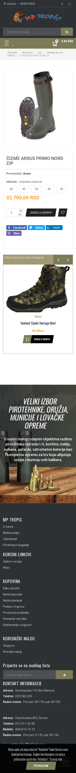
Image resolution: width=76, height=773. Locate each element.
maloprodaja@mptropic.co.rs (28, 744)
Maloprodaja (11, 532)
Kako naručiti (11, 588)
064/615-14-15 (25, 729)
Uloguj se (9, 3)
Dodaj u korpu (36, 339)
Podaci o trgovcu (13, 606)
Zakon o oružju (12, 561)
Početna (12, 53)
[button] (60, 73)
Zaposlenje (10, 539)
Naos (6, 567)
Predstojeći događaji (16, 545)
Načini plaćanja (12, 600)
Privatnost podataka (16, 612)
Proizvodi (27, 53)
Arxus (27, 173)
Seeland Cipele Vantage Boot (38, 323)
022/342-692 (23, 696)
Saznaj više (55, 764)
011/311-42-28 (25, 723)
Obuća (11, 55)
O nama (8, 526)
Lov (40, 53)
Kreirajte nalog (27, 3)
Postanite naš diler (15, 618)
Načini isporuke (12, 594)
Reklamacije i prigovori (17, 624)
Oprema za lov (55, 53)
